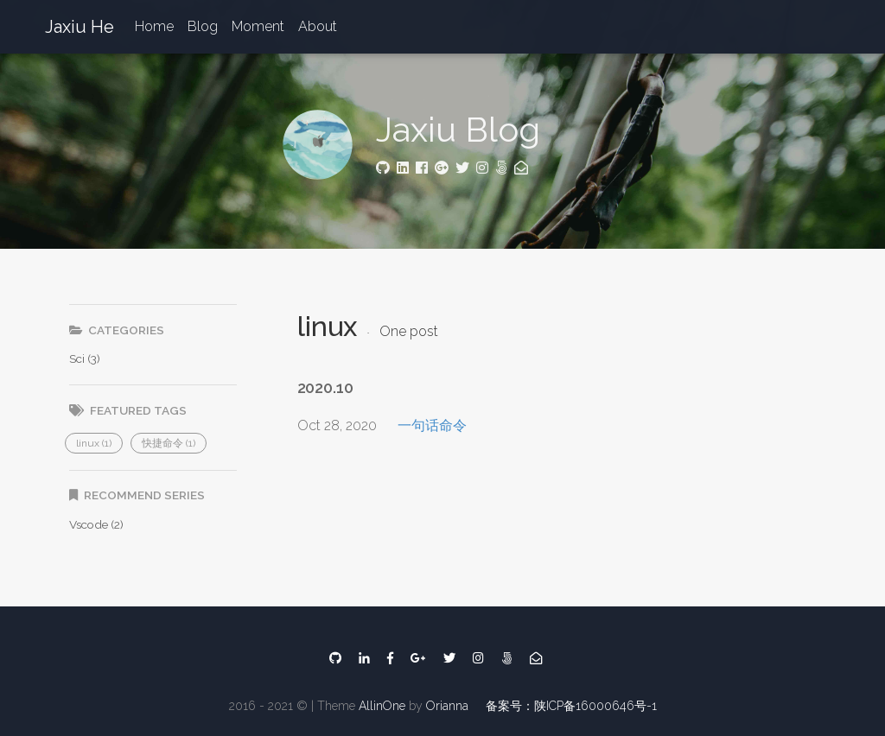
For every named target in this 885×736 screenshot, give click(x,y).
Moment (258, 26)
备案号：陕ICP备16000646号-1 (571, 706)
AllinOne (382, 706)
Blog (203, 26)
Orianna (447, 706)
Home (154, 26)
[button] (94, 443)
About (317, 26)
